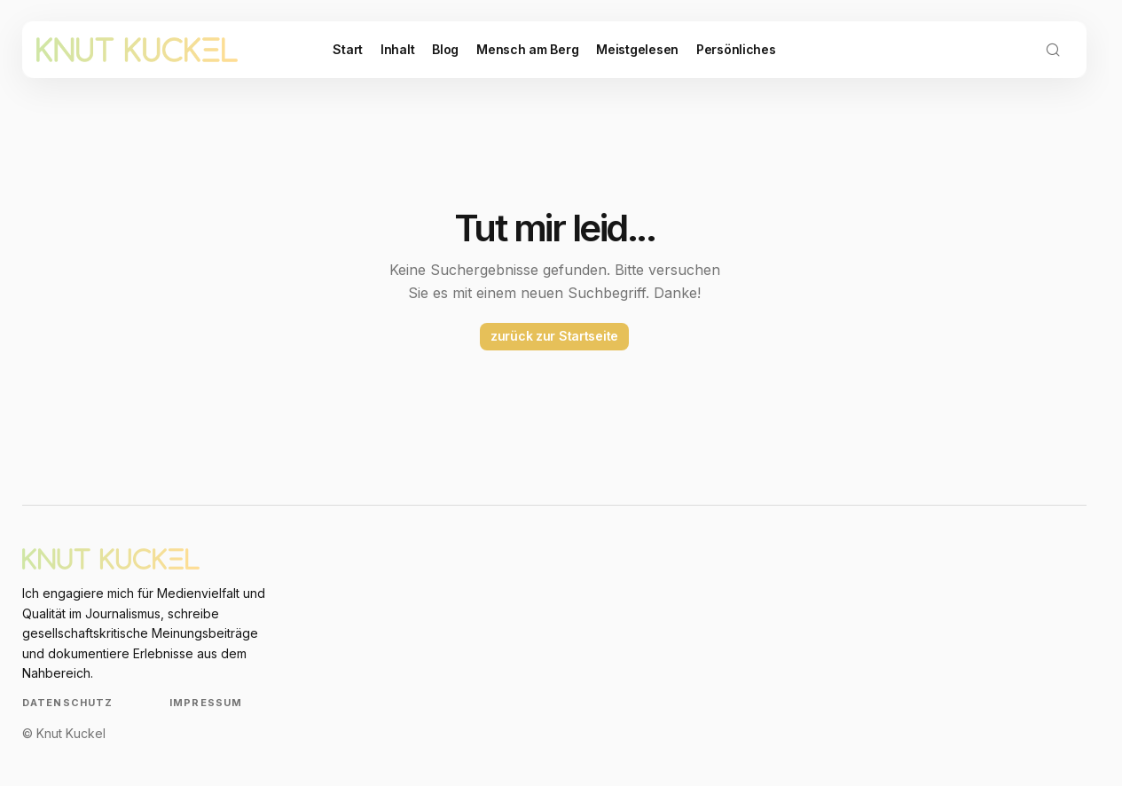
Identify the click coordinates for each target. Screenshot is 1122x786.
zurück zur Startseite (554, 335)
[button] (1052, 49)
